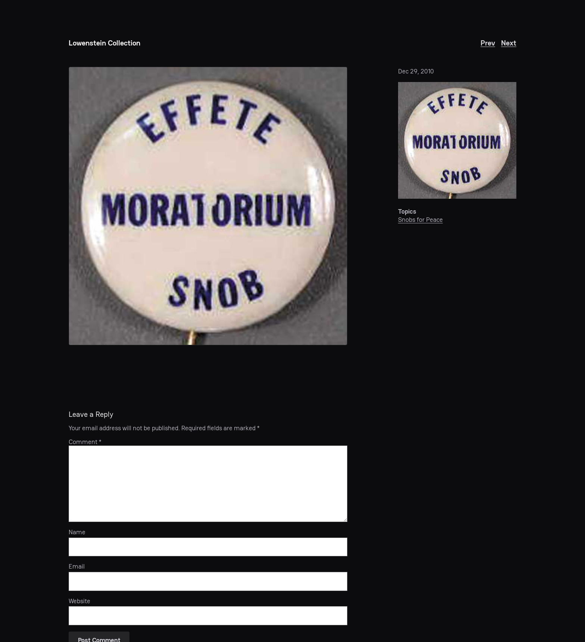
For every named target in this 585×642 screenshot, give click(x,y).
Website (79, 601)
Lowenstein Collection (104, 43)
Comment (85, 442)
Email (77, 566)
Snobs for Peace (420, 219)
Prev (488, 43)
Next (508, 43)
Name (77, 532)
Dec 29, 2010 (416, 71)
